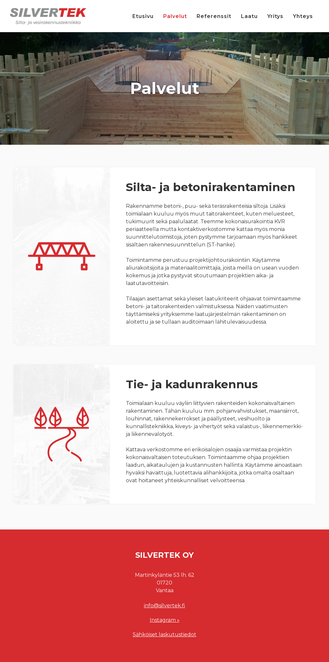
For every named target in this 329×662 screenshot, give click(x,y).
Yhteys (303, 16)
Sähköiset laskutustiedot (164, 634)
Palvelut (175, 16)
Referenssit (214, 16)
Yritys (275, 16)
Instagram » (165, 620)
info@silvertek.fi (164, 605)
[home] (48, 16)
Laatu (249, 16)
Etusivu (143, 16)
